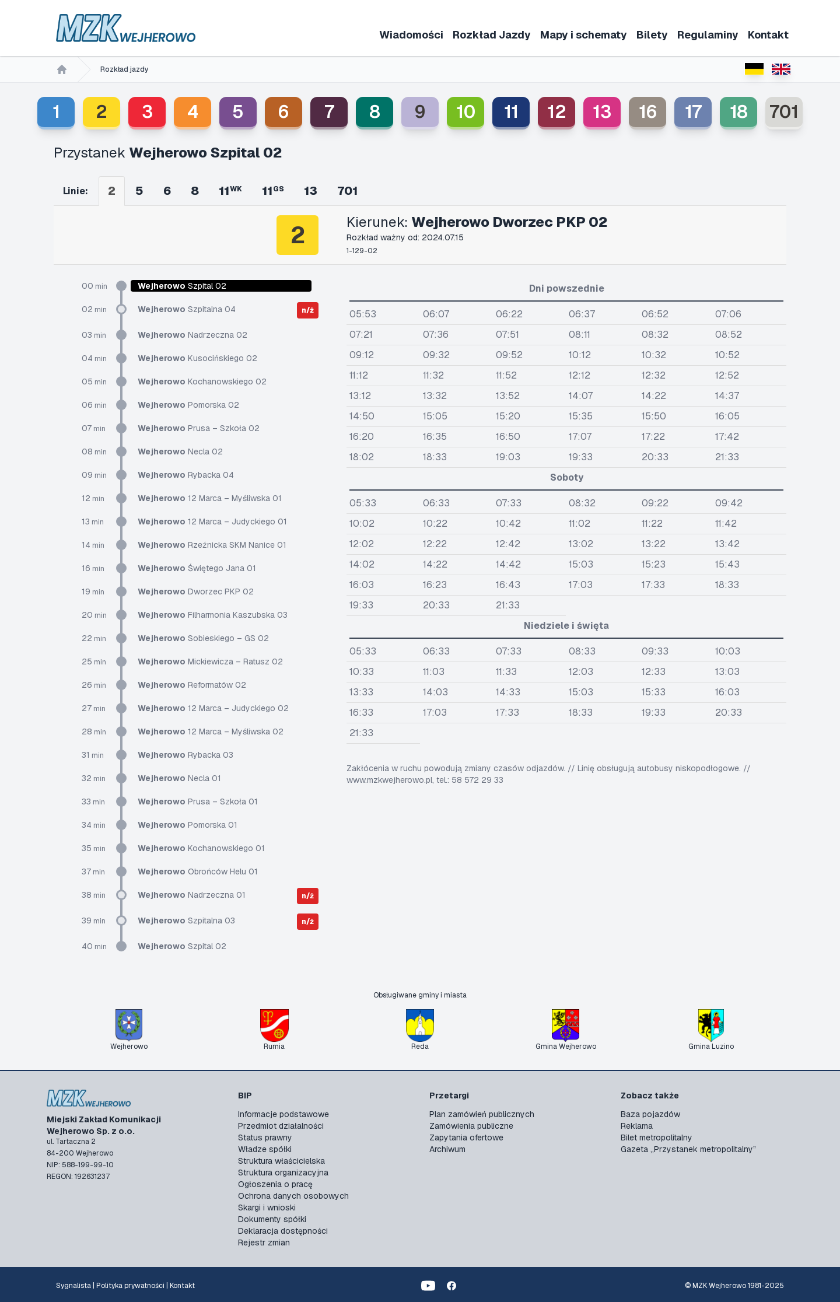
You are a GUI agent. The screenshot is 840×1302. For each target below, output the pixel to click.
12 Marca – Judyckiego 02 (213, 708)
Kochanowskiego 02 (202, 381)
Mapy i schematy (583, 34)
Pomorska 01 (187, 825)
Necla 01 (179, 778)
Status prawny (265, 1137)
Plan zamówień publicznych (481, 1114)
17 (693, 111)
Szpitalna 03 (186, 920)
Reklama (637, 1126)
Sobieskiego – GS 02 (203, 638)
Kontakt (768, 34)
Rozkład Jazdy (492, 34)
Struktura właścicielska (281, 1161)
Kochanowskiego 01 (201, 848)
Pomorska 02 (188, 405)
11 (511, 111)
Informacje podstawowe (283, 1114)
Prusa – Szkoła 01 (198, 801)
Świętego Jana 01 (197, 568)
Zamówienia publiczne (471, 1126)
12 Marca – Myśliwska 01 (210, 498)
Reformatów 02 (192, 685)
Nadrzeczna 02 (192, 335)
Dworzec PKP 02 (196, 591)
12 (556, 111)
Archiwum (447, 1149)
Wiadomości (411, 34)
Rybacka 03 (185, 755)
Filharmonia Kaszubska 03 (213, 615)
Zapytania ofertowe (466, 1137)
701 (784, 111)
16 (648, 111)
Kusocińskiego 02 (197, 358)
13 (602, 111)
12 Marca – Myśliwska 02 (211, 731)
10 (465, 111)
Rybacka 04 (186, 475)
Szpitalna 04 (187, 309)
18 (739, 111)
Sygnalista (73, 1285)
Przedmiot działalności (281, 1126)
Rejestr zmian (264, 1242)
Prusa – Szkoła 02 (199, 428)
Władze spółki (265, 1149)
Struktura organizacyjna (283, 1172)
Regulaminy (707, 34)
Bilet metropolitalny (656, 1137)
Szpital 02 (182, 946)
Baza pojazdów (650, 1114)
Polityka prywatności (130, 1285)
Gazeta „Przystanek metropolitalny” (688, 1149)
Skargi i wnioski (267, 1207)
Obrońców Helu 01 (198, 871)
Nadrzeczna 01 (192, 895)
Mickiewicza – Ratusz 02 (210, 661)
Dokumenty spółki (272, 1219)
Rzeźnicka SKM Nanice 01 (212, 545)
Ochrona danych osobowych (293, 1196)
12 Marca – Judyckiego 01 (212, 521)
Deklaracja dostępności (283, 1231)
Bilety (652, 34)
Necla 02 (180, 451)
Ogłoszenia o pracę (275, 1184)
